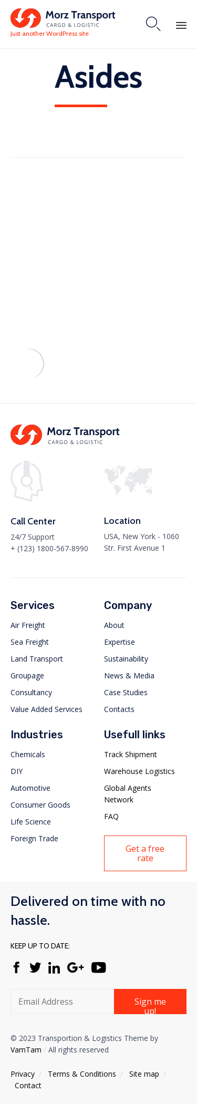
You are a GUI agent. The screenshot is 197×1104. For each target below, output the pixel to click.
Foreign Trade (34, 838)
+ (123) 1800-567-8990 (49, 548)
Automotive (30, 788)
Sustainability (126, 659)
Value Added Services (46, 709)
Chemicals (28, 754)
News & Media (129, 675)
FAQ (111, 816)
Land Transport (37, 659)
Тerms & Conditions (82, 1074)
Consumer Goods (40, 805)
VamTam (26, 1050)
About (114, 625)
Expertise (119, 642)
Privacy (23, 1074)
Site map (144, 1074)
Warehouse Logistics (139, 771)
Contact (28, 1085)
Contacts (119, 709)
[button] (145, 853)
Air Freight (28, 625)
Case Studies (126, 692)
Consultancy (31, 692)
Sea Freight (30, 642)
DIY (17, 771)
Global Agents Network (127, 793)
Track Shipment (130, 754)
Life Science (31, 822)
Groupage (27, 675)
